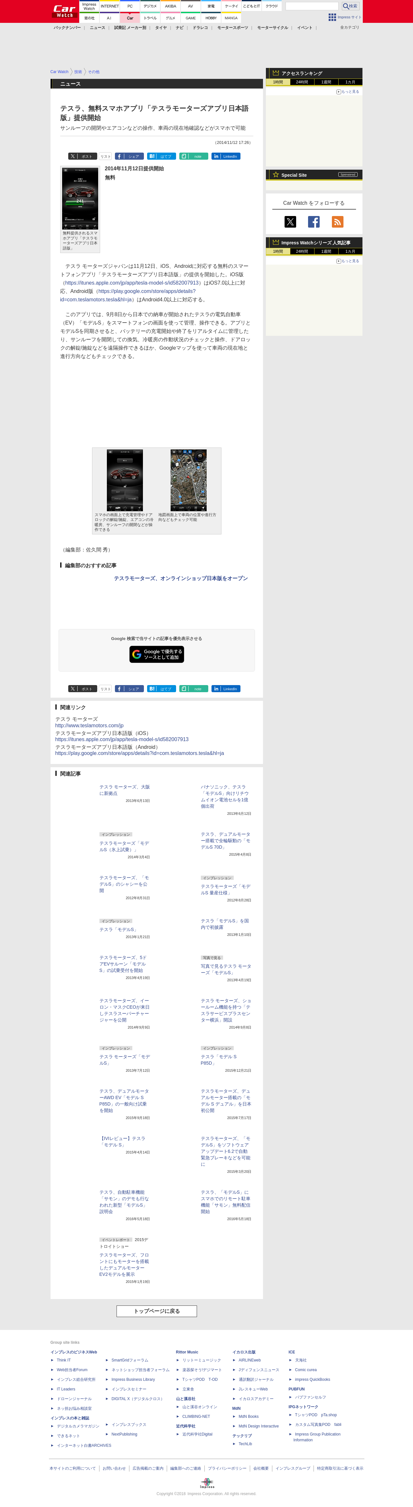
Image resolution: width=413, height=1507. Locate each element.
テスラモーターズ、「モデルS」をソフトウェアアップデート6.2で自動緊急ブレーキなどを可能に (225, 1151)
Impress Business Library (133, 1379)
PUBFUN (297, 1389)
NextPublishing (124, 1434)
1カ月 (350, 82)
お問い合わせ (114, 1468)
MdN (236, 1408)
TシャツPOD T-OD (200, 1379)
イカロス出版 (244, 1352)
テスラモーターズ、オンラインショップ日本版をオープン (181, 578)
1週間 (326, 82)
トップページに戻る (157, 1311)
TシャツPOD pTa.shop (316, 1415)
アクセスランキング (302, 73)
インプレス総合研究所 (76, 1379)
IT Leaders (66, 1389)
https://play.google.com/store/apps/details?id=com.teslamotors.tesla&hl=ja (139, 753)
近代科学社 (185, 1426)
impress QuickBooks (312, 1379)
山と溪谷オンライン (200, 1407)
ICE (292, 1352)
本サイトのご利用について (73, 1468)
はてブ (166, 156)
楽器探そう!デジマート (202, 1370)
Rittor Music (187, 1352)
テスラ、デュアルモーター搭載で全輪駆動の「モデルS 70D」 (225, 841)
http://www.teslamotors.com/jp (89, 725)
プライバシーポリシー (227, 1468)
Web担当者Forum (72, 1370)
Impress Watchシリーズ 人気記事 (316, 242)
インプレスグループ (293, 1468)
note (197, 156)
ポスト (87, 156)
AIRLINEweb (250, 1360)
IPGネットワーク (304, 1407)
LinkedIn (230, 156)
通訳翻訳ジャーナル (256, 1379)
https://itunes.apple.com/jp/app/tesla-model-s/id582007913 (132, 283)
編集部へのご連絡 (185, 1468)
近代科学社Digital (197, 1434)
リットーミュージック (202, 1360)
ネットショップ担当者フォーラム (141, 1370)
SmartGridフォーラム (130, 1360)
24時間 (302, 82)
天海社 (301, 1360)
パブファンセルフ (310, 1397)
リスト (105, 156)
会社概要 (261, 1468)
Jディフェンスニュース (259, 1370)
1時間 (278, 82)
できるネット (68, 1436)
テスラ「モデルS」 (118, 929)
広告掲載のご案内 (148, 1468)
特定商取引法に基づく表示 (340, 1468)
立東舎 (188, 1389)
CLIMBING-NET (196, 1416)
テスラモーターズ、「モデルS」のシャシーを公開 (124, 884)
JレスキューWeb (253, 1389)
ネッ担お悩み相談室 (74, 1408)
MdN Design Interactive (259, 1426)
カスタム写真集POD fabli (318, 1424)
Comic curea (306, 1370)
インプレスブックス (129, 1424)
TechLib (245, 1444)
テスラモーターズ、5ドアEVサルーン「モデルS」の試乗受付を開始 (123, 964)
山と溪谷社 (185, 1399)
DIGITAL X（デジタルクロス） (138, 1399)
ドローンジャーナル (74, 1399)
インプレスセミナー (129, 1389)
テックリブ (242, 1436)
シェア (133, 156)
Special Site (294, 175)
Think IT (64, 1360)
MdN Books (249, 1416)
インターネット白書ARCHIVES (84, 1445)
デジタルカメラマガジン (78, 1426)
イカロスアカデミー (256, 1399)
